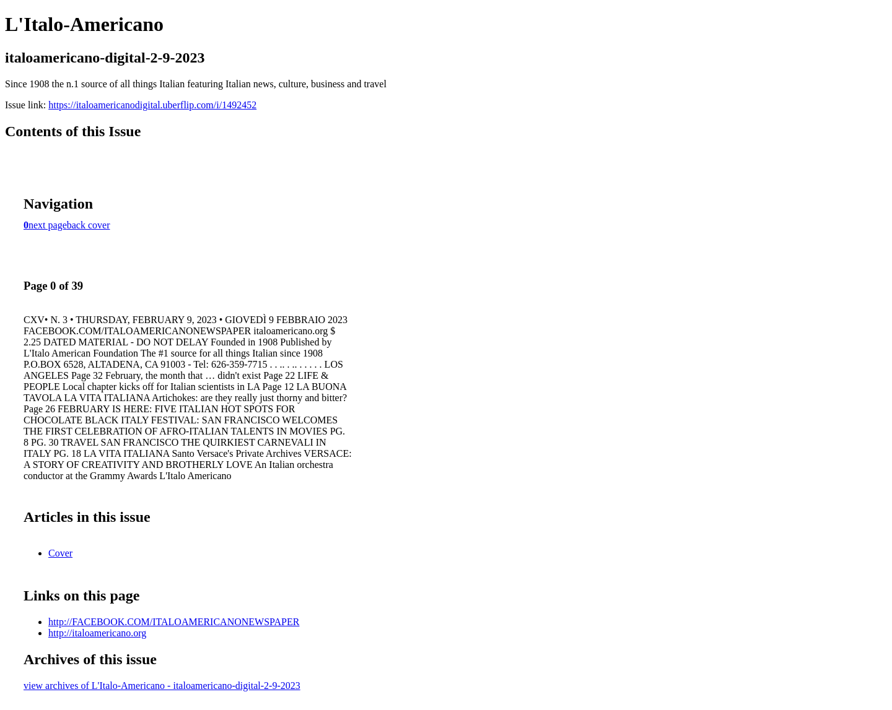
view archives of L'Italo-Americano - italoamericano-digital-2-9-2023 (162, 685)
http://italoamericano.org (97, 633)
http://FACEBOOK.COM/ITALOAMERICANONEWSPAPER (173, 622)
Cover (60, 553)
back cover (88, 225)
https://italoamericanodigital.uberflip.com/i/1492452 (152, 105)
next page (47, 225)
